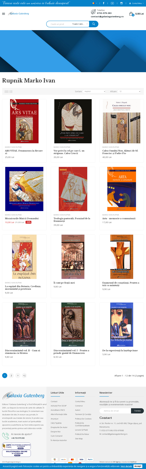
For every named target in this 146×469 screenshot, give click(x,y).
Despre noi (55, 431)
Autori (77, 410)
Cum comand (56, 436)
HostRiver (133, 462)
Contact (54, 401)
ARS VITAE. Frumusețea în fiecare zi (24, 152)
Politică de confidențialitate (82, 424)
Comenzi (79, 405)
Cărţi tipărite (56, 423)
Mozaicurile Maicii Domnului (22, 218)
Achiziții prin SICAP (59, 405)
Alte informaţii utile (59, 414)
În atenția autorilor (59, 440)
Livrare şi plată (81, 430)
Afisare (113, 91)
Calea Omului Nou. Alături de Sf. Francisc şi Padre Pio (120, 152)
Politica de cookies (83, 418)
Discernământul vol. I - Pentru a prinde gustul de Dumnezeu (71, 351)
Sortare (78, 91)
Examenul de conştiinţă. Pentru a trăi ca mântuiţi (120, 284)
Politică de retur (82, 434)
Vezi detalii (126, 466)
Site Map (79, 438)
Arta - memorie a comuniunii (118, 218)
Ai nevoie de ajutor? (21, 434)
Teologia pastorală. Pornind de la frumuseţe (72, 219)
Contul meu (80, 401)
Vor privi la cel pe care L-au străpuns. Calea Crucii (69, 152)
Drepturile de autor (59, 427)
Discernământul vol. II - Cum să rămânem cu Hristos (22, 351)
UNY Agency (116, 462)
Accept (137, 466)
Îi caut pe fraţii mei (64, 283)
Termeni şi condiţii (83, 414)
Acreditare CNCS (58, 410)
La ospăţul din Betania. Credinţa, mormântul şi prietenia (23, 287)
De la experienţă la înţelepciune (120, 350)
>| (24, 375)
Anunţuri (54, 418)
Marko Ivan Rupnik (13, 147)
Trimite (137, 410)
